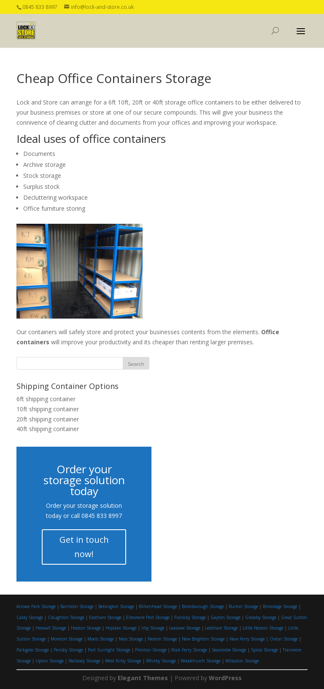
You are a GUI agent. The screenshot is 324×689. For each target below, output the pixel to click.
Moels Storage (100, 639)
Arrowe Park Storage (36, 606)
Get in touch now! (84, 547)
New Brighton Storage (203, 639)
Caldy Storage (29, 617)
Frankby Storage (190, 617)
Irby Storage (153, 628)
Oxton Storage (284, 639)
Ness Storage (131, 639)
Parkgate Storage (32, 650)
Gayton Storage (225, 617)
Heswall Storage (50, 628)
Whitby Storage (161, 661)
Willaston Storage (242, 661)
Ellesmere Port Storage (148, 617)
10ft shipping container (47, 409)
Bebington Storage (116, 606)
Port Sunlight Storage (109, 650)
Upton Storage (49, 661)
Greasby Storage (260, 617)
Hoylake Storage (121, 628)
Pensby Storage (68, 650)
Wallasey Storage (84, 661)
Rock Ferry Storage (189, 650)
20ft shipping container (47, 419)
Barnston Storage (77, 606)
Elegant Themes (143, 678)
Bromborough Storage (203, 606)
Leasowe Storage (184, 628)
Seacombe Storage (229, 650)
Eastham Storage (105, 617)
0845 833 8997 (101, 516)
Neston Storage (162, 639)
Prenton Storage (151, 650)
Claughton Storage (66, 617)
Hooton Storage (86, 628)
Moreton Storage (67, 639)
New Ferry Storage (247, 639)
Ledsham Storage (221, 628)
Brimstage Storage (280, 606)
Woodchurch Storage (201, 661)
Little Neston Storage (263, 628)
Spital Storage (264, 650)
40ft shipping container (47, 429)
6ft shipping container (46, 399)
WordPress (225, 678)
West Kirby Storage (123, 661)
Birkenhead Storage (158, 606)
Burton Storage (243, 606)
